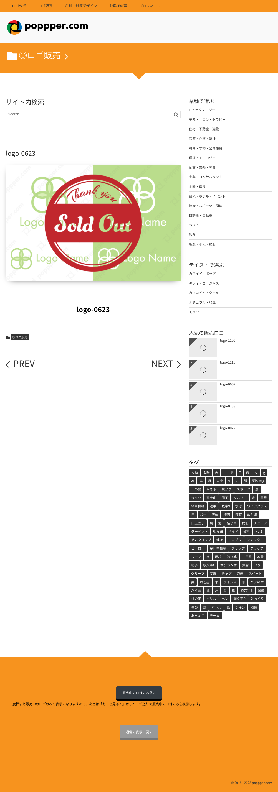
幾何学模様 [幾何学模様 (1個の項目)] (218, 548)
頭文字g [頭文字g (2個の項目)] (258, 480)
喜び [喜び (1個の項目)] (194, 607)
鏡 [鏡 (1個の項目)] (211, 522)
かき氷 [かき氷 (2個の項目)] (211, 489)
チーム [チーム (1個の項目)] (215, 615)
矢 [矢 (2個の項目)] (237, 480)
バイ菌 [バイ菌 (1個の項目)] (196, 590)
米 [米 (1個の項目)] (243, 581)
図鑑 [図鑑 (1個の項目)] (261, 590)
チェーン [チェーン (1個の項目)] (260, 522)
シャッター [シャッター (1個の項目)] (255, 539)
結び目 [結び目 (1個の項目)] (232, 522)
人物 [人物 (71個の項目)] (194, 472)
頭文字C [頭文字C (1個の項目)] (209, 565)
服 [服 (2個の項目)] (245, 480)
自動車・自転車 (200, 215)
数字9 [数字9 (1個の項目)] (225, 506)
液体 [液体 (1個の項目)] (214, 514)
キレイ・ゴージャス (204, 283)
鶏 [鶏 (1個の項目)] (204, 607)
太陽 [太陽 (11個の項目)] (206, 472)
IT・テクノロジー (202, 109)
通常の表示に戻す (139, 731)
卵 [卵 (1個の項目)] (253, 497)
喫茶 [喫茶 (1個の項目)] (238, 514)
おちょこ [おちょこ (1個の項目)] (197, 615)
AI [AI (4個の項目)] (192, 480)
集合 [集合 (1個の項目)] (245, 565)
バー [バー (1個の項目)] (203, 514)
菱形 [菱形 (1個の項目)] (213, 573)
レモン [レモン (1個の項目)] (196, 556)
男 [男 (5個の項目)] (232, 472)
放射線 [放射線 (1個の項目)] (252, 514)
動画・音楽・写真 (202, 167)
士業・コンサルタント (205, 176)
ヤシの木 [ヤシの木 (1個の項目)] (257, 581)
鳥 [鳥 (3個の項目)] (201, 480)
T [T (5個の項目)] (240, 472)
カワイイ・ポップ (202, 273)
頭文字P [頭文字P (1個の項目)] (239, 598)
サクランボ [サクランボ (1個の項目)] (228, 565)
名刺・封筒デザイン (81, 6)
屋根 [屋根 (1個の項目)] (218, 556)
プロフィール (150, 6)
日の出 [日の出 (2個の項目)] (196, 489)
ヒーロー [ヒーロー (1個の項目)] (197, 548)
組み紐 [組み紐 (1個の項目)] (218, 531)
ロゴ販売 (45, 6)
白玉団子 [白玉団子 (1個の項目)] (197, 522)
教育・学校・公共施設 (205, 148)
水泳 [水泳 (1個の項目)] (238, 506)
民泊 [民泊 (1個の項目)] (245, 522)
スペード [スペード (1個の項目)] (255, 573)
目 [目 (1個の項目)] (192, 514)
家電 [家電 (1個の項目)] (260, 556)
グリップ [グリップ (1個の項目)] (238, 548)
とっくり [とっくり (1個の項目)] (257, 598)
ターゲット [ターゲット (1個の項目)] (199, 531)
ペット (194, 224)
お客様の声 (118, 6)
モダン (194, 312)
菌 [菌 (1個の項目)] (225, 590)
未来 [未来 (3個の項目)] (219, 480)
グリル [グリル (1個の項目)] (211, 598)
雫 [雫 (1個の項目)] (216, 581)
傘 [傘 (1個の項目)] (208, 556)
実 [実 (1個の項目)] (192, 581)
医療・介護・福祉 (202, 138)
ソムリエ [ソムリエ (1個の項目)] (240, 497)
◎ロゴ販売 (19, 337)
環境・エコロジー (202, 157)
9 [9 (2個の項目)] (229, 480)
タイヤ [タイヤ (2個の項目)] (196, 497)
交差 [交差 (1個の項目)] (240, 573)
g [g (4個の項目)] (264, 472)
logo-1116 (228, 362)
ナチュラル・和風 (202, 302)
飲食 (192, 234)
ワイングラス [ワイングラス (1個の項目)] (257, 506)
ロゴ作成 (19, 6)
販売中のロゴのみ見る (139, 692)
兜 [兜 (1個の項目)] (208, 590)
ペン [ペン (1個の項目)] (224, 598)
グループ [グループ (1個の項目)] (197, 573)
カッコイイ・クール (204, 292)
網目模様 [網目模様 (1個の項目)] (197, 506)
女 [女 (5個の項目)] (256, 472)
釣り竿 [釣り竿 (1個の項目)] (232, 556)
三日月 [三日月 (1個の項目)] (247, 556)
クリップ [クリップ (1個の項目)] (256, 548)
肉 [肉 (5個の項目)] (247, 472)
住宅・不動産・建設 (204, 128)
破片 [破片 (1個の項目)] (246, 531)
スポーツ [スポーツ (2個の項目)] (243, 489)
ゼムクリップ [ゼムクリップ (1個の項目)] (201, 539)
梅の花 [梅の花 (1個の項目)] (196, 598)
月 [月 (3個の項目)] (209, 480)
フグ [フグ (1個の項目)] (257, 565)
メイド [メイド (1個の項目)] (233, 531)
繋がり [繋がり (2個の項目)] (226, 489)
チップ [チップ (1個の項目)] (226, 573)
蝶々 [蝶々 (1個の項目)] (219, 539)
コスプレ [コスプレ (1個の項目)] (234, 539)
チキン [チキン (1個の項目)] (240, 607)
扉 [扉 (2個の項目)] (257, 489)
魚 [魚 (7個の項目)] (216, 472)
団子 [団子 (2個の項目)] (224, 497)
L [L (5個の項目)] (224, 472)
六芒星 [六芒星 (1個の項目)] (205, 581)
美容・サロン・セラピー (207, 119)
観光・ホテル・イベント (207, 196)
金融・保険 (197, 186)
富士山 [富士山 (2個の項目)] (211, 497)
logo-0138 (228, 405)
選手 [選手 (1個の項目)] (213, 506)
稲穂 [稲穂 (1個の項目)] (254, 607)
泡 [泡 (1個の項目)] (219, 522)
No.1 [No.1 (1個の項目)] (258, 531)
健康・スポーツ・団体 (205, 205)
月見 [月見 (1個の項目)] (264, 497)
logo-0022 (228, 427)
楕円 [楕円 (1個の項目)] (226, 514)
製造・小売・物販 (202, 244)
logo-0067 (228, 384)
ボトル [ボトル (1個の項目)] (216, 607)
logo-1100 (228, 340)
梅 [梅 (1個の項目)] (233, 590)
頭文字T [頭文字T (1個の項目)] (246, 590)
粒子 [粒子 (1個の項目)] (194, 565)
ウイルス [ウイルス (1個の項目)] (230, 581)
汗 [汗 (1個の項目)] (216, 590)
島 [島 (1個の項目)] (228, 607)
